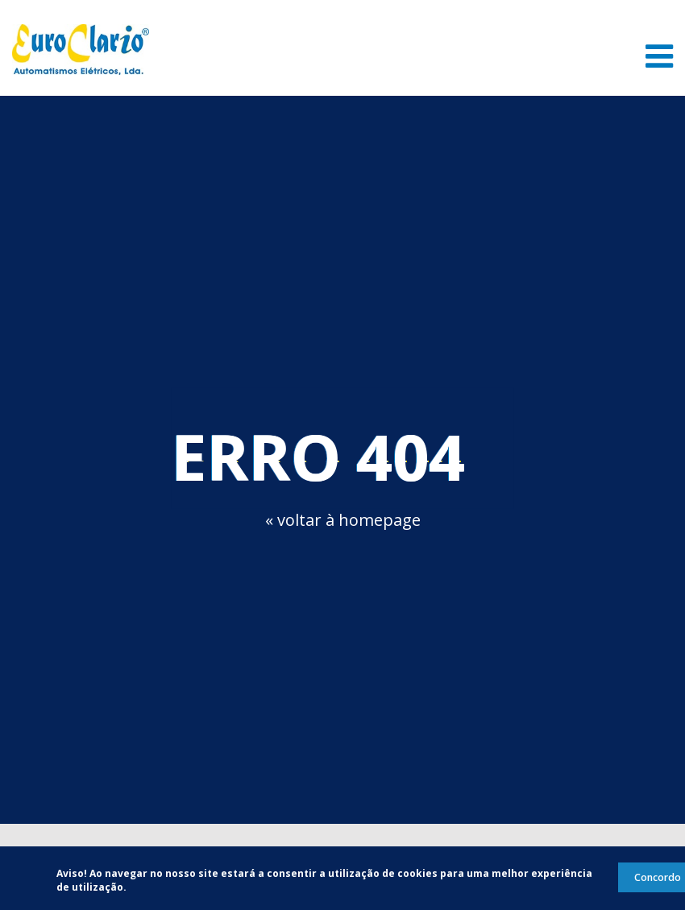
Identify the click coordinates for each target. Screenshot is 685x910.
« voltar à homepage (343, 520)
